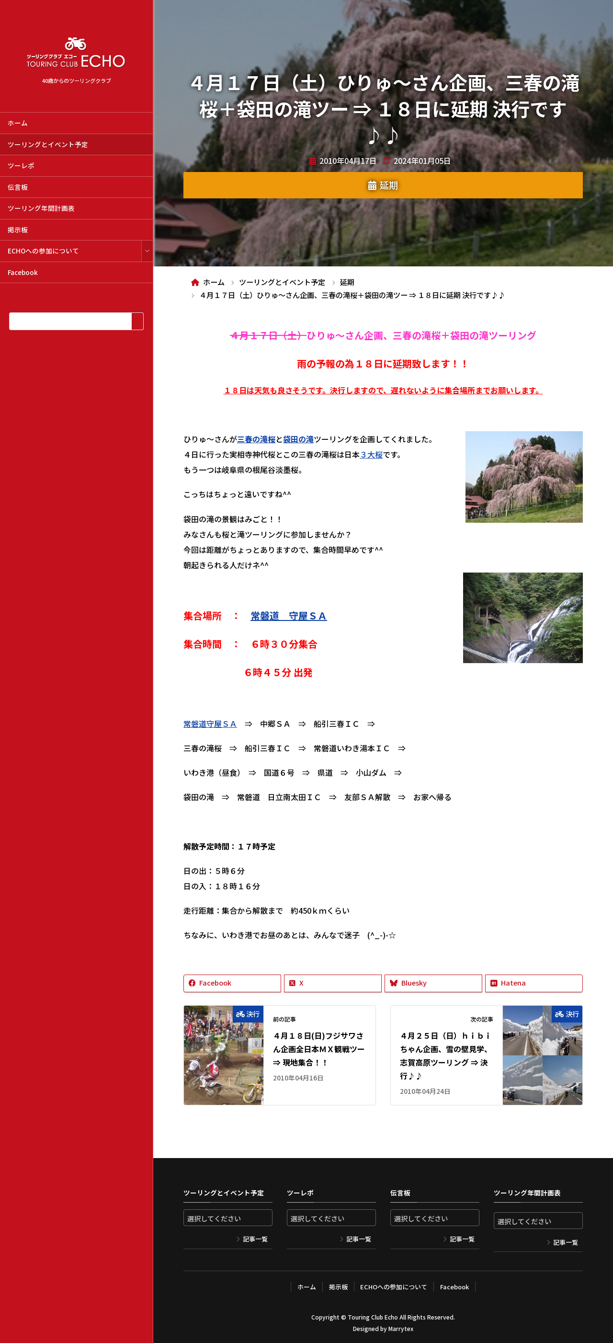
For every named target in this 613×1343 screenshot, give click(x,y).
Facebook (23, 272)
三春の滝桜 (256, 439)
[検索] (137, 321)
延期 (389, 185)
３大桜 (371, 454)
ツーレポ (21, 165)
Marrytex (400, 1328)
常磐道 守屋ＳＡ (288, 615)
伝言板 (18, 187)
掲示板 (18, 229)
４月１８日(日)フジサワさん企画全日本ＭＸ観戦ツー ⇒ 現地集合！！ (319, 1049)
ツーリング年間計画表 (41, 208)
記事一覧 (255, 1238)
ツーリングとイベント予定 (48, 144)
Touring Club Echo (373, 1317)
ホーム (18, 122)
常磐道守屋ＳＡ (210, 723)
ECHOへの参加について (43, 250)
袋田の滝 (298, 439)
